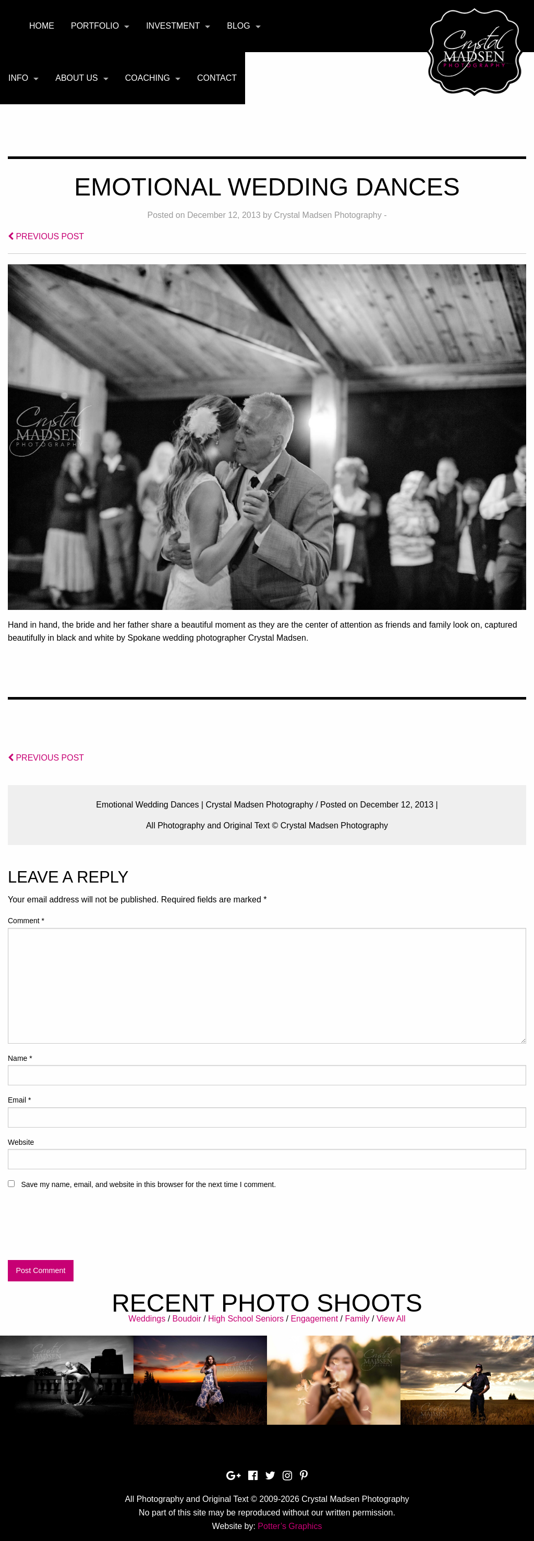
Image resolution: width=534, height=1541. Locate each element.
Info (18, 78)
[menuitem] (42, 26)
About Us (76, 78)
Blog (238, 25)
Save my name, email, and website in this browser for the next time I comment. (148, 1184)
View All (391, 1318)
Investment (173, 25)
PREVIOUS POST (46, 236)
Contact (217, 78)
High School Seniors (246, 1318)
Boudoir (187, 1318)
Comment (26, 920)
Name (20, 1058)
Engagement (314, 1318)
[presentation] (87, 1229)
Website (21, 1142)
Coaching (147, 78)
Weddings (146, 1318)
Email (19, 1100)
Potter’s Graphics (290, 1526)
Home (41, 25)
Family (357, 1318)
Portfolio (95, 25)
